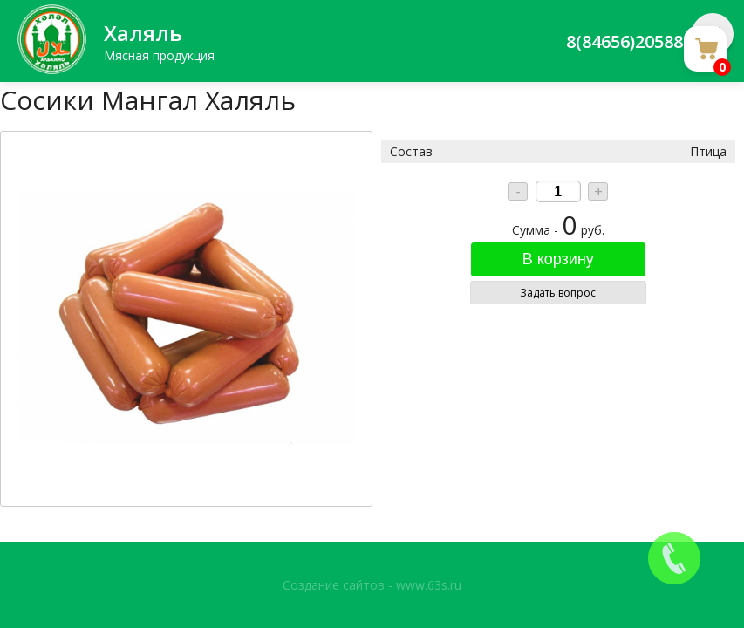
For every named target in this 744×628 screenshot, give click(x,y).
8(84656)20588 (624, 41)
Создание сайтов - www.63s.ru (372, 585)
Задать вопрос (558, 292)
